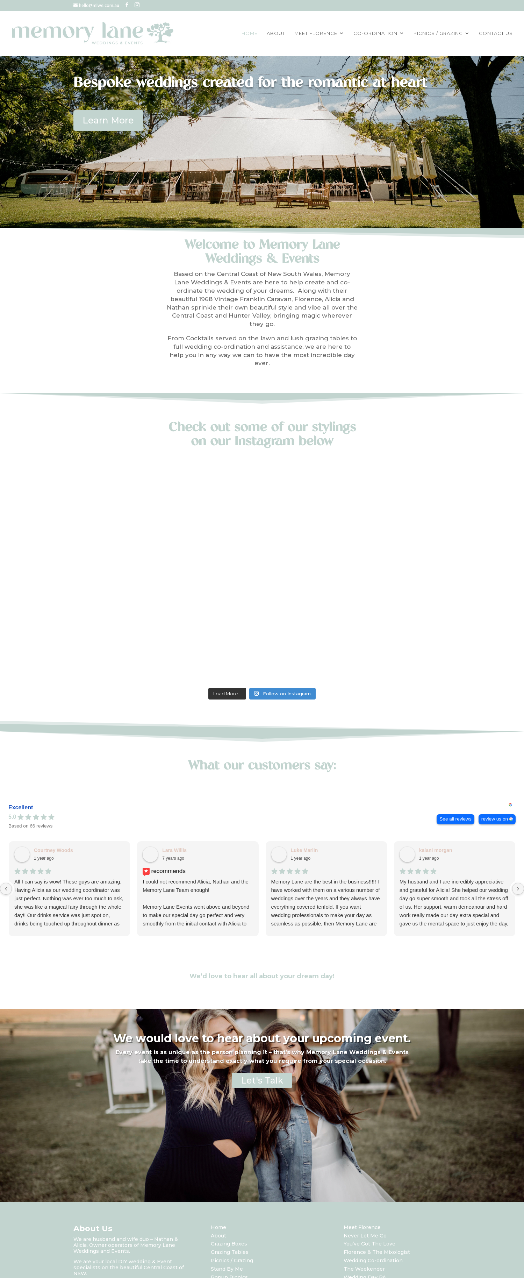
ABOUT (276, 33)
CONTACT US (496, 33)
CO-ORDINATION (375, 33)
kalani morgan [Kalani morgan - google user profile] (435, 850)
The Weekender (364, 1269)
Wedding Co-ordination (373, 1260)
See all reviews (455, 819)
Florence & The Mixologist (377, 1252)
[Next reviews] (518, 889)
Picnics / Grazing (232, 1260)
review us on (494, 819)
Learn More (108, 120)
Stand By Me (227, 1269)
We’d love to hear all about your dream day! (262, 976)
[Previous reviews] (6, 889)
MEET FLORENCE (315, 33)
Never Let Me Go (365, 1236)
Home (218, 1227)
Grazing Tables (230, 1252)
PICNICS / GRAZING (438, 33)
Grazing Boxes (229, 1244)
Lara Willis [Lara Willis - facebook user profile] (174, 850)
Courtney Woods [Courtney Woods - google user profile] (53, 850)
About (218, 1236)
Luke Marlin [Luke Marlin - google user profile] (304, 850)
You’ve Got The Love (369, 1244)
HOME (250, 33)
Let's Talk (262, 1080)
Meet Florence (362, 1227)
